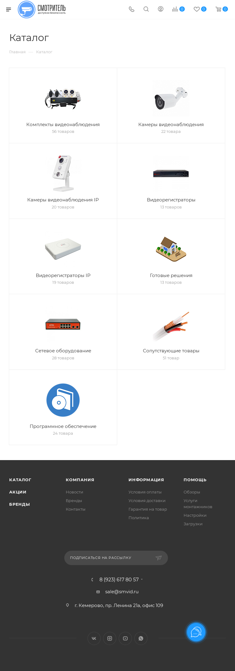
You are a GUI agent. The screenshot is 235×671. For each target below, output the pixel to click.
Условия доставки (147, 500)
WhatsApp (140, 638)
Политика (139, 517)
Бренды (19, 504)
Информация (146, 479)
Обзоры (192, 491)
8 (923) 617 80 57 (119, 579)
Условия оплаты (145, 491)
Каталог (20, 479)
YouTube (125, 638)
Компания (80, 479)
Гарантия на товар (148, 509)
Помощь (195, 479)
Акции (18, 491)
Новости (74, 491)
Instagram (109, 638)
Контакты (75, 509)
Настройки (195, 515)
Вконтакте (94, 638)
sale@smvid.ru (122, 591)
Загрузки (193, 523)
